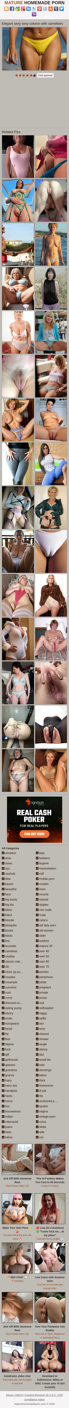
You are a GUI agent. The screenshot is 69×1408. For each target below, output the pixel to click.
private (42, 992)
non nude (44, 909)
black (7, 915)
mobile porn (45, 878)
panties (42, 971)
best (6, 894)
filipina (8, 1044)
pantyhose (44, 977)
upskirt (42, 1106)
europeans (10, 1023)
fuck (6, 1049)
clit (5, 966)
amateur (9, 853)
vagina (42, 1111)
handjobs (9, 1090)
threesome (44, 1085)
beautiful (9, 889)
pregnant (43, 987)
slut (40, 1054)
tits (39, 1095)
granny (8, 1075)
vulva (41, 1121)
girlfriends (10, 1059)
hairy (7, 1080)
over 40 (42, 951)
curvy (7, 997)
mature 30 (44, 946)
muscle (42, 894)
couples (8, 977)
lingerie (42, 863)
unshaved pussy (48, 1101)
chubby (8, 956)
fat (5, 1033)
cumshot (9, 987)
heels (7, 1095)
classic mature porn (16, 961)
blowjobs (9, 925)
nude (41, 915)
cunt (6, 992)
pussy (41, 997)
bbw (6, 878)
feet (6, 1039)
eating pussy (12, 1008)
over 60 (42, 961)
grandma (9, 1070)
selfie (41, 1018)
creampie (9, 982)
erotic (7, 1018)
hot (5, 1106)
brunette (9, 946)
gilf (5, 1054)
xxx (40, 1137)
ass (6, 868)
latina (7, 1137)
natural (42, 899)
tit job (41, 1090)
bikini (7, 909)
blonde (8, 920)
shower (42, 1039)
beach (7, 884)
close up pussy (13, 971)
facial (7, 1028)
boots (7, 935)
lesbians (43, 858)
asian (7, 863)
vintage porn (46, 1116)
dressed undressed (16, 1002)
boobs (7, 930)
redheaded (44, 1008)
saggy (41, 1013)
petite (41, 982)
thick (40, 1080)
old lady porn (46, 925)
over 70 (42, 966)
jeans (7, 1127)
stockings (44, 1070)
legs (40, 853)
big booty (9, 899)
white (41, 1127)
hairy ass (9, 1085)
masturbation (46, 868)
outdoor (42, 940)
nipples (42, 904)
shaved (42, 1033)
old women (45, 930)
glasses (8, 1064)
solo (40, 1064)
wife (40, 1132)
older (41, 935)
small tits (43, 1059)
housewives (11, 1111)
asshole (8, 873)
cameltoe (9, 951)
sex (40, 1023)
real (40, 1002)
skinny (42, 1049)
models (42, 884)
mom (41, 889)
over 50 (42, 956)
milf (40, 873)
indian (7, 1116)
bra (6, 940)
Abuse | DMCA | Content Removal (25, 1395)
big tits (8, 904)
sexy (40, 1028)
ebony (7, 1013)
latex (6, 1132)
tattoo (41, 1075)
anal (6, 858)
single (41, 1044)
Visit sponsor (45, 75)
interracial (10, 1121)
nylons (42, 920)
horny (7, 1101)
